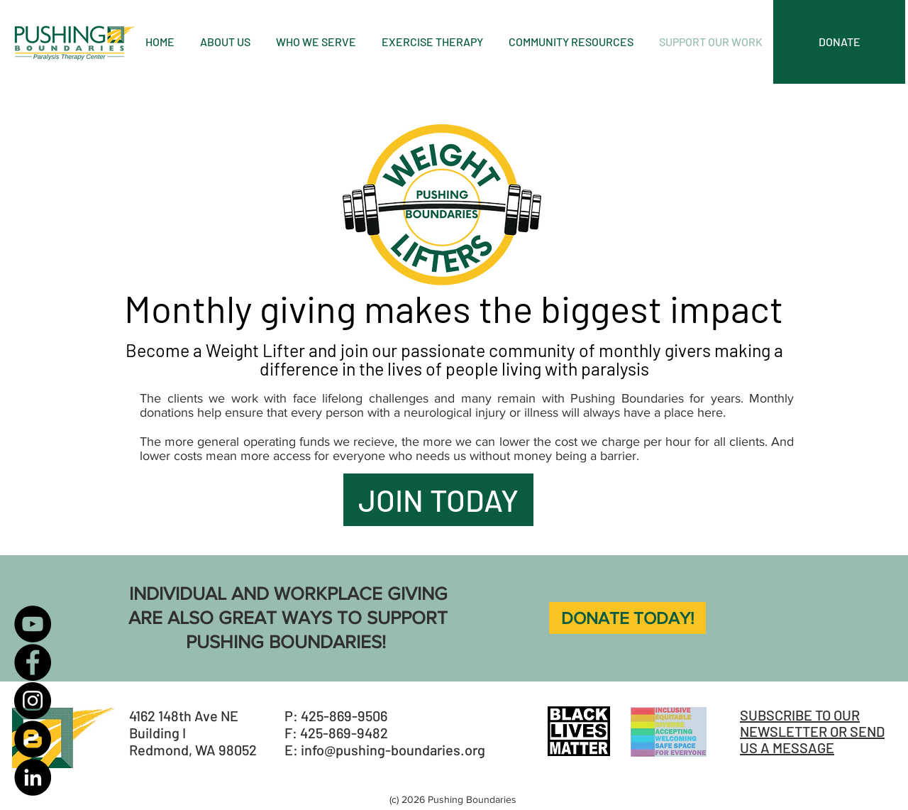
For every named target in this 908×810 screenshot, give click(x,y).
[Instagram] (32, 700)
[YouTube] (32, 624)
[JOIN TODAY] (438, 500)
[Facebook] (32, 662)
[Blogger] (32, 739)
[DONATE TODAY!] (627, 618)
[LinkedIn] (32, 777)
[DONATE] (839, 42)
